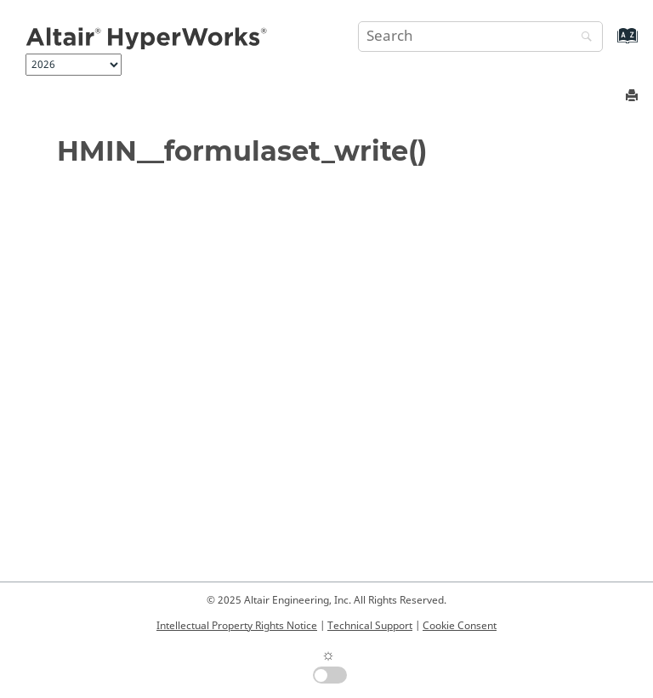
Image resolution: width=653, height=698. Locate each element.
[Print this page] (633, 96)
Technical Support (369, 625)
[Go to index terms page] (609, 44)
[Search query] (480, 36)
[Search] (582, 37)
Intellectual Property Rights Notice (236, 625)
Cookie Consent (460, 625)
